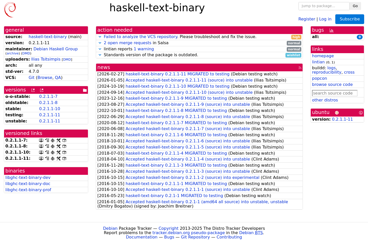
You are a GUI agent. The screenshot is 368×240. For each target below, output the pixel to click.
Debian (110, 228)
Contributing (229, 237)
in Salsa (199, 43)
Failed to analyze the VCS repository (140, 36)
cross (349, 72)
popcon (319, 78)
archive (13, 53)
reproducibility (326, 72)
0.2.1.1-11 (49, 114)
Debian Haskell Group (55, 49)
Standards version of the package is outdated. (199, 55)
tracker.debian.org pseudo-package (189, 232)
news (103, 67)
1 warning (144, 49)
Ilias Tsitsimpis (45, 59)
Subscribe (350, 19)
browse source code (332, 84)
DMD (26, 53)
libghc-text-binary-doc (27, 183)
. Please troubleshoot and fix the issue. (199, 37)
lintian (318, 62)
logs (331, 67)
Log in (325, 18)
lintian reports (199, 49)
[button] (100, 36)
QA (58, 77)
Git (31, 77)
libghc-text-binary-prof (28, 189)
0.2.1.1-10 (49, 108)
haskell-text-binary (48, 36)
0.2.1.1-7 (48, 96)
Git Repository (195, 237)
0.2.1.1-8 (48, 102)
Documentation (141, 237)
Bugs (169, 237)
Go (355, 6)
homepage (323, 55)
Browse (44, 77)
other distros (325, 100)
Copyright (168, 228)
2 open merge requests (127, 42)
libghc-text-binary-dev (28, 177)
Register (306, 18)
